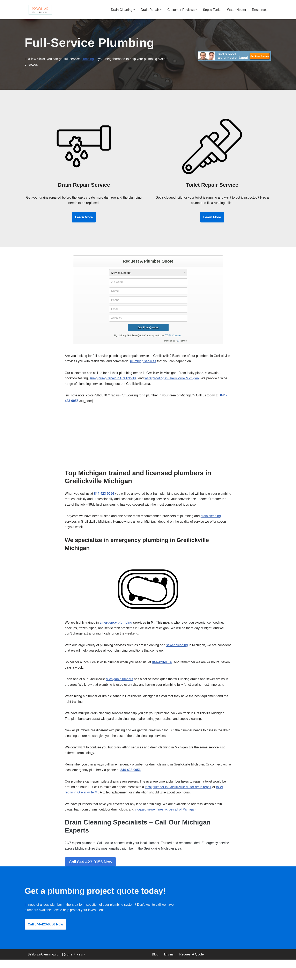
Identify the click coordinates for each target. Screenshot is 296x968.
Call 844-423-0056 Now (90, 869)
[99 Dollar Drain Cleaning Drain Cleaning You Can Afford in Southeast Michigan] (40, 10)
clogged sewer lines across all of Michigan (167, 816)
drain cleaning (213, 519)
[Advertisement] (148, 441)
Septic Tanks (211, 9)
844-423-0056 (104, 496)
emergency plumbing (116, 626)
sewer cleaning (179, 649)
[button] (132, 9)
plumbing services (162, 363)
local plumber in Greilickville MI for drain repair (180, 793)
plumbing (88, 59)
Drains (169, 963)
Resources (259, 9)
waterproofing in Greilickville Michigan (173, 380)
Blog (155, 963)
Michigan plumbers (120, 684)
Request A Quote (191, 963)
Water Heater (236, 9)
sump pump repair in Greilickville (114, 380)
